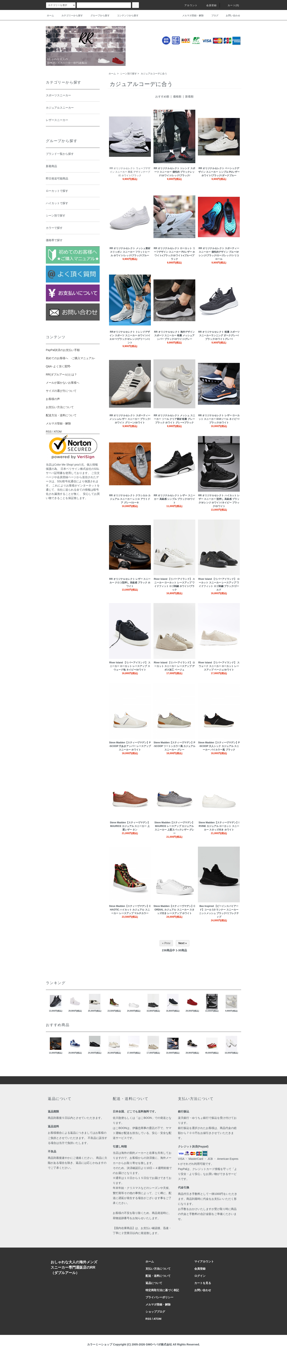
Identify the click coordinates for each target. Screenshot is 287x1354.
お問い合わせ (230, 15)
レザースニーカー (72, 120)
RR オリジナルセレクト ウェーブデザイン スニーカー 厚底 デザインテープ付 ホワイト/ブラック (130, 172)
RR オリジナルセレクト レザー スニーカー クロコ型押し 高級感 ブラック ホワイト (129, 583)
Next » (182, 943)
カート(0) (231, 5)
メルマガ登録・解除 (190, 15)
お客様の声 (53, 399)
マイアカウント (204, 1261)
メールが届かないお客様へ (62, 382)
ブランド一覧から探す (72, 154)
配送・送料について (158, 1275)
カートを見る (202, 1283)
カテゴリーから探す (70, 15)
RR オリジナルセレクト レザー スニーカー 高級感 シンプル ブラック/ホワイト (174, 499)
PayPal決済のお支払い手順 (63, 350)
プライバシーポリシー (159, 1297)
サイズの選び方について (61, 390)
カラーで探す (72, 228)
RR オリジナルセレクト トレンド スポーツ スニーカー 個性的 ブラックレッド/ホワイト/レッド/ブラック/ (174, 172)
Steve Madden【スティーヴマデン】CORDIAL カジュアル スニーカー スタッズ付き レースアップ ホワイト (174, 910)
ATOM (58, 431)
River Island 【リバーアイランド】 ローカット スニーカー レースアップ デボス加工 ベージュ (174, 666)
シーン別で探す (128, 73)
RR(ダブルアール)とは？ (61, 374)
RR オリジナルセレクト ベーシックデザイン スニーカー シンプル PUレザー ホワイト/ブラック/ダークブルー (219, 172)
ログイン (199, 1275)
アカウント (189, 5)
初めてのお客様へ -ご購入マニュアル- (70, 358)
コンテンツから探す (125, 15)
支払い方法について (158, 1268)
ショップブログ (155, 1311)
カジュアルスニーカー (72, 108)
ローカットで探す (72, 191)
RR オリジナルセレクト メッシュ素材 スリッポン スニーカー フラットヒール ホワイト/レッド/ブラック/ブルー (130, 252)
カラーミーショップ (99, 1344)
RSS (49, 431)
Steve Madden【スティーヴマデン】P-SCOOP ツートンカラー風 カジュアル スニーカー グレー (174, 746)
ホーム (50, 15)
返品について (153, 1283)
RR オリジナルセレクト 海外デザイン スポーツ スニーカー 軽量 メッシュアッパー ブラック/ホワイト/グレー (174, 335)
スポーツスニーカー (72, 95)
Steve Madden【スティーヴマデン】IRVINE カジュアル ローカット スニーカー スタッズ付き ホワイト (219, 826)
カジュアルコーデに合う (154, 73)
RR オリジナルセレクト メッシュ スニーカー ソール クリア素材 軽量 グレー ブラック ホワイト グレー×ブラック (174, 419)
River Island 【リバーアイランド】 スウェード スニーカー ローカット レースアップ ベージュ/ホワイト (219, 666)
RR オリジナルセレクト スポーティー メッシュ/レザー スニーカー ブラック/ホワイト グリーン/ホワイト (129, 419)
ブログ (212, 15)
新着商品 (72, 166)
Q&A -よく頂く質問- (58, 366)
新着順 (189, 96)
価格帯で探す (72, 240)
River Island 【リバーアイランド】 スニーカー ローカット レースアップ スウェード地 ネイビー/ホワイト (129, 666)
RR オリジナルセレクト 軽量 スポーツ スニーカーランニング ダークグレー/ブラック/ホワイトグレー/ (219, 335)
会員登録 (209, 5)
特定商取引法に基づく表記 (162, 1290)
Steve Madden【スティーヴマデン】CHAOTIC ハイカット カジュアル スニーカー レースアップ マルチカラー (130, 910)
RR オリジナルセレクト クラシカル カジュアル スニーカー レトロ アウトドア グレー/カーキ (129, 499)
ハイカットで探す (72, 203)
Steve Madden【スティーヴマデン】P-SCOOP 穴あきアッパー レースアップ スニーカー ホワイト (130, 746)
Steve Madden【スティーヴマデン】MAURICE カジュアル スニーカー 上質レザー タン (130, 826)
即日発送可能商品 (72, 178)
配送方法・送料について (61, 415)
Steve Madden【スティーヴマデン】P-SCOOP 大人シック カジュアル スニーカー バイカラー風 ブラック (219, 746)
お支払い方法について (60, 407)
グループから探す (98, 15)
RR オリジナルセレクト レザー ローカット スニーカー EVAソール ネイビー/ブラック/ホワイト (219, 419)
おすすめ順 (162, 96)
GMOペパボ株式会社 (159, 1344)
